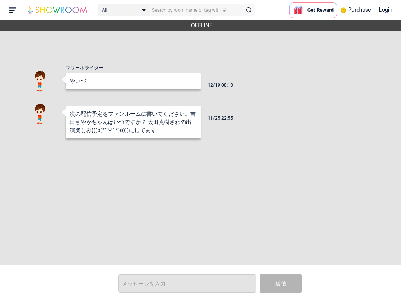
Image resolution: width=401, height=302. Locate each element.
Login (385, 10)
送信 (280, 283)
